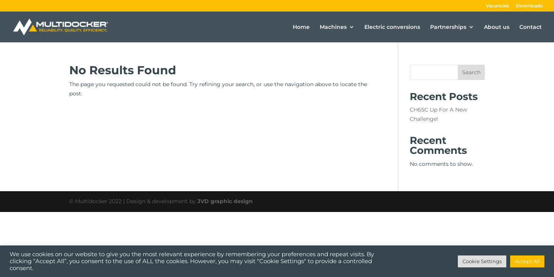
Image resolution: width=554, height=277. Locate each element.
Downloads (529, 5)
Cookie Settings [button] (482, 261)
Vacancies (497, 5)
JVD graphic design (225, 201)
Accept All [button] (527, 261)
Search (471, 72)
